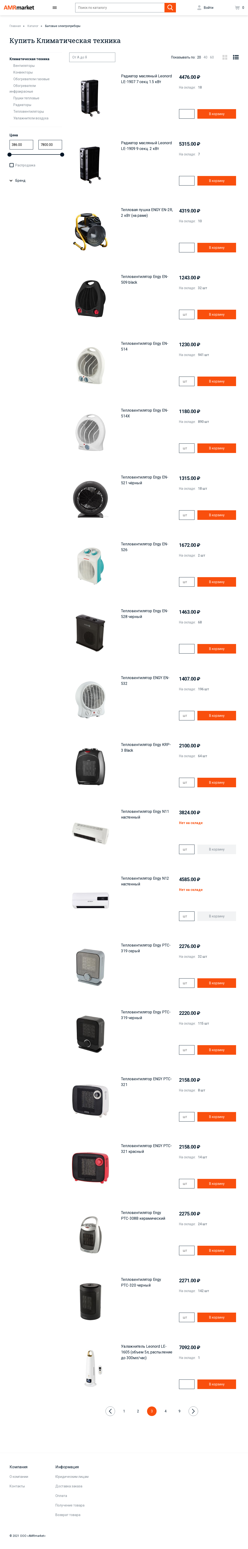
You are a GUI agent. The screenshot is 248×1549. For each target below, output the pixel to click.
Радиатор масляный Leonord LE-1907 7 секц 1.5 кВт (146, 79)
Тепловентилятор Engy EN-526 (144, 547)
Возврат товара (67, 1515)
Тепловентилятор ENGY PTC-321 (146, 1082)
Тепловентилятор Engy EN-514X (144, 413)
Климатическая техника (29, 59)
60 (212, 57)
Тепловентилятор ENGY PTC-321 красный (146, 1149)
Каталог (32, 26)
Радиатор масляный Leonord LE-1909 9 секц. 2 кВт (146, 146)
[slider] (9, 155)
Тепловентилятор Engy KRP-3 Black (146, 747)
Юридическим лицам (72, 1477)
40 (205, 57)
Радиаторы (22, 105)
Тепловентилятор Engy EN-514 (144, 346)
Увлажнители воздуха (30, 118)
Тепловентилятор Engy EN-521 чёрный (144, 480)
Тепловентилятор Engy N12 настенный (145, 881)
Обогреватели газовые (31, 79)
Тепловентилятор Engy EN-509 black (144, 279)
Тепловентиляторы (28, 111)
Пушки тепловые (26, 98)
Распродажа (25, 165)
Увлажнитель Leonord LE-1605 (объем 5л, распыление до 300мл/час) (146, 1352)
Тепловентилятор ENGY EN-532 (145, 681)
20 (199, 57)
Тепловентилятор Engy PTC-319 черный (146, 1015)
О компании (19, 1477)
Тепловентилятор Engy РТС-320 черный (141, 1282)
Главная (15, 26)
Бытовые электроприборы (62, 26)
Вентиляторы (24, 66)
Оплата (61, 1496)
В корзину (217, 114)
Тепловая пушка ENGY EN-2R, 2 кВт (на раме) (147, 213)
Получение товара (69, 1505)
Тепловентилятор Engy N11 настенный (145, 814)
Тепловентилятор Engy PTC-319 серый (146, 948)
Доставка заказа (68, 1486)
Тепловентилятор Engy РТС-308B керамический (143, 1215)
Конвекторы (23, 72)
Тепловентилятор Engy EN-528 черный (144, 614)
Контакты (17, 1486)
